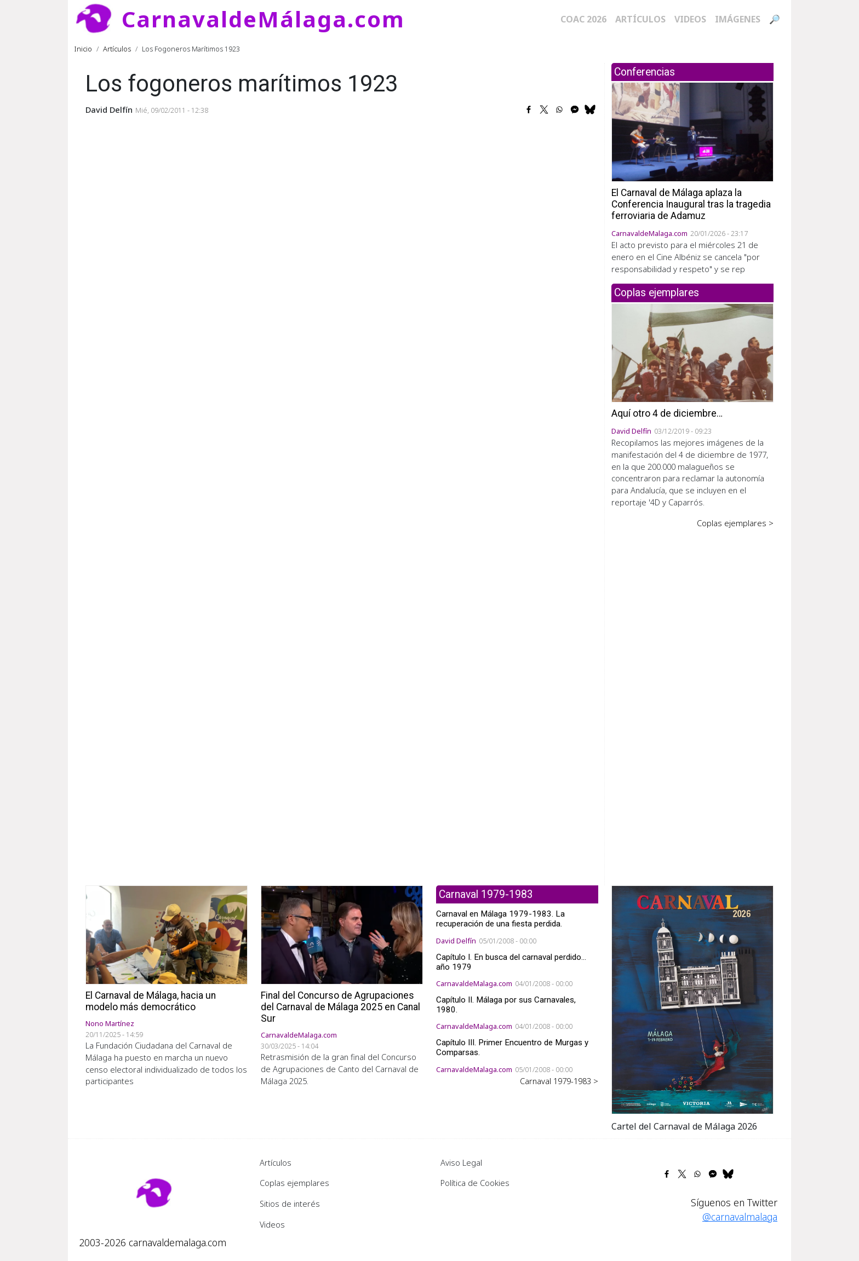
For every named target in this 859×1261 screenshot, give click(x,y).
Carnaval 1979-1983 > (559, 1080)
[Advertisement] (692, 699)
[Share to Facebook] (528, 109)
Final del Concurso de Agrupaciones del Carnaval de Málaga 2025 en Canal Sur (340, 1007)
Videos (690, 19)
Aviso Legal (461, 1162)
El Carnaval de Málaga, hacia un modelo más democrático (150, 1001)
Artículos (640, 19)
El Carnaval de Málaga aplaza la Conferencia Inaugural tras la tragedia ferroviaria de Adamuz (691, 204)
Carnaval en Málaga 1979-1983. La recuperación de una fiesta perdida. (500, 919)
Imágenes (737, 19)
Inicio (83, 49)
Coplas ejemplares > (735, 522)
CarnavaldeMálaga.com (263, 19)
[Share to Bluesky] (590, 109)
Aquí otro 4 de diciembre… (667, 413)
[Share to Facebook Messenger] (574, 109)
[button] (692, 998)
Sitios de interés (290, 1203)
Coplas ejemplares (294, 1182)
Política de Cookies (474, 1182)
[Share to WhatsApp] (559, 109)
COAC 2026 (583, 19)
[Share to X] (544, 109)
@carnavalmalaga (739, 1216)
